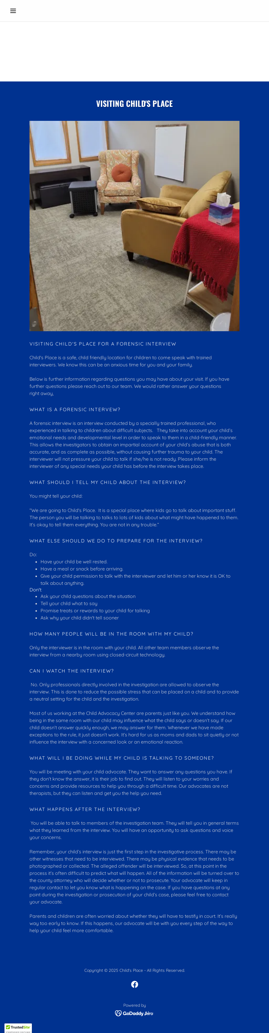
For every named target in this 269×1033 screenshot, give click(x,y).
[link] (135, 984)
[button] (26, 11)
